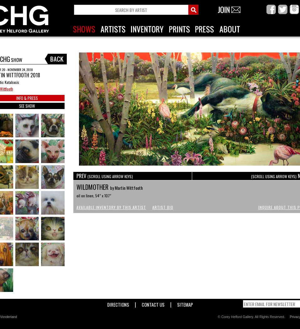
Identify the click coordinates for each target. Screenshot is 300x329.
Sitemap (185, 303)
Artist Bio (162, 207)
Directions (118, 303)
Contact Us (153, 303)
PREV (104, 176)
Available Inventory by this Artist (111, 207)
